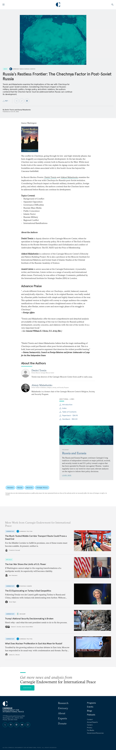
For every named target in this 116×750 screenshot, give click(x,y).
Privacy (89, 728)
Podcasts (91, 714)
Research (63, 703)
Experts (62, 718)
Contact (90, 719)
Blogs (89, 710)
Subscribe (27, 688)
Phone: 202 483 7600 (10, 720)
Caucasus (10, 487)
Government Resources (95, 733)
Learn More (66, 475)
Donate (62, 723)
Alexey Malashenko (24, 110)
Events (90, 706)
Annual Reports (92, 722)
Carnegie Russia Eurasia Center (24, 69)
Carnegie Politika (26, 531)
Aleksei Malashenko (69, 177)
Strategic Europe (26, 586)
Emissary (23, 614)
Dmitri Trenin (9, 110)
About (61, 713)
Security (29, 487)
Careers (90, 725)
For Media (90, 730)
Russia (20, 487)
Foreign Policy (42, 487)
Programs (91, 703)
